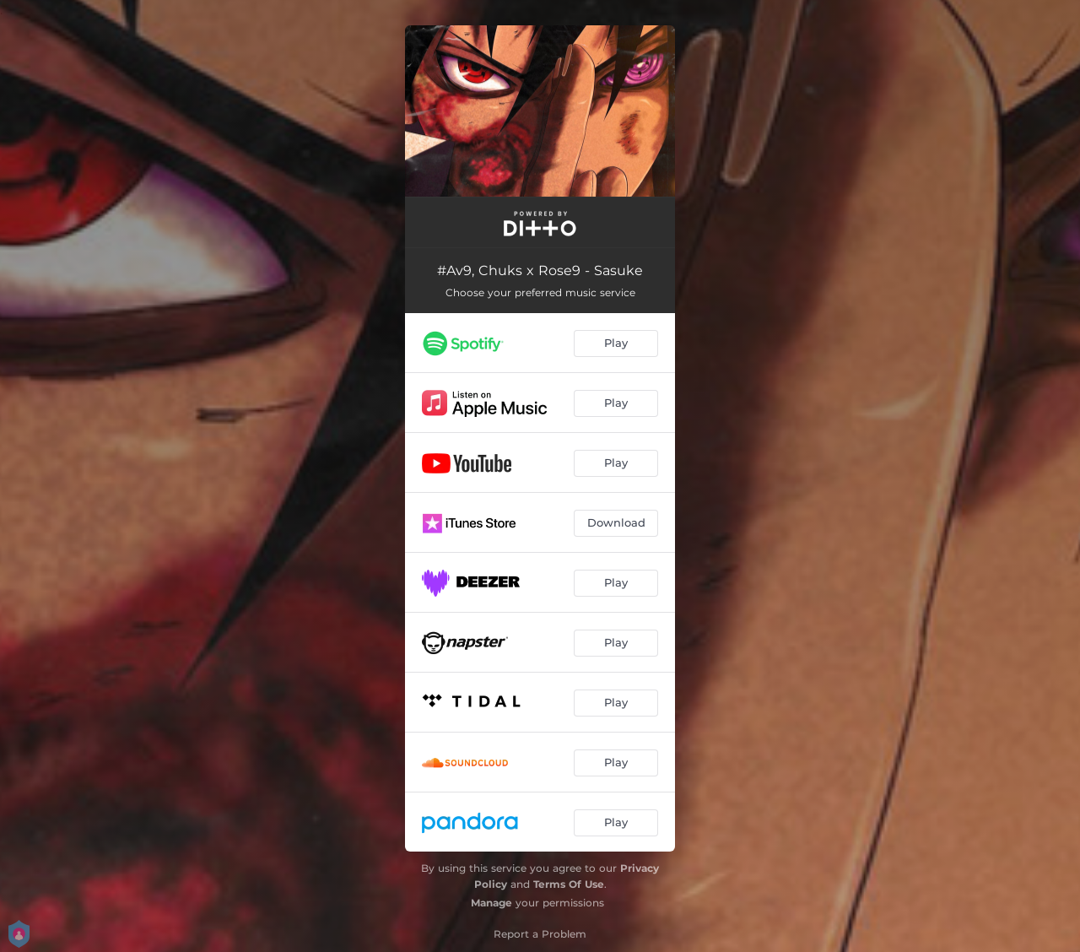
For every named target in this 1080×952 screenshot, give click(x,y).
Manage (491, 902)
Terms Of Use (568, 884)
